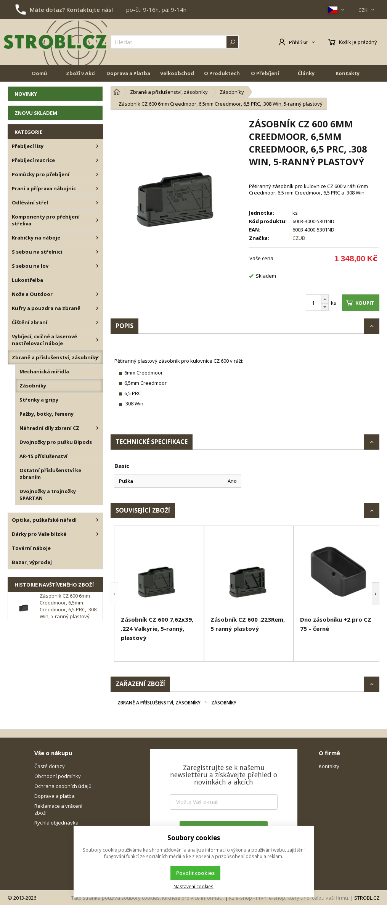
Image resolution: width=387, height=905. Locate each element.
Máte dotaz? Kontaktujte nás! (71, 9)
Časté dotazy (49, 766)
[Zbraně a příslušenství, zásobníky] (97, 357)
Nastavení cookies (193, 886)
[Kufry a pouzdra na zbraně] (97, 308)
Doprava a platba (54, 795)
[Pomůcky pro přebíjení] (97, 174)
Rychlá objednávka (56, 822)
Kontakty (348, 73)
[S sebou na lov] (97, 266)
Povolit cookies (195, 873)
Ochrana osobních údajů (63, 786)
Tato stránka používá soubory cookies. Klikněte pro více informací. (147, 897)
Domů (39, 73)
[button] (114, 593)
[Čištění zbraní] (97, 322)
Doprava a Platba (128, 73)
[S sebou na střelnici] (97, 251)
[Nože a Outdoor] (97, 294)
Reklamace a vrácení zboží (58, 809)
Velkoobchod (177, 73)
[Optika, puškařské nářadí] (97, 520)
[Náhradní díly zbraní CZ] (97, 428)
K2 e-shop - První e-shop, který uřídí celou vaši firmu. (289, 897)
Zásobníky (223, 702)
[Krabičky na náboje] (97, 237)
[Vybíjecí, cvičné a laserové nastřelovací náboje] (97, 339)
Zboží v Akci (81, 73)
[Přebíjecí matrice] (97, 160)
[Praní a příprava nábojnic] (97, 188)
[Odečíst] (325, 307)
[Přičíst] (325, 299)
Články (306, 73)
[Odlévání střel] (97, 202)
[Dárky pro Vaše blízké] (97, 534)
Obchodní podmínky (57, 776)
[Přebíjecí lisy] (97, 146)
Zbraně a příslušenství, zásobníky (159, 702)
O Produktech (222, 73)
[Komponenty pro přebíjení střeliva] (97, 220)
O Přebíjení (265, 73)
